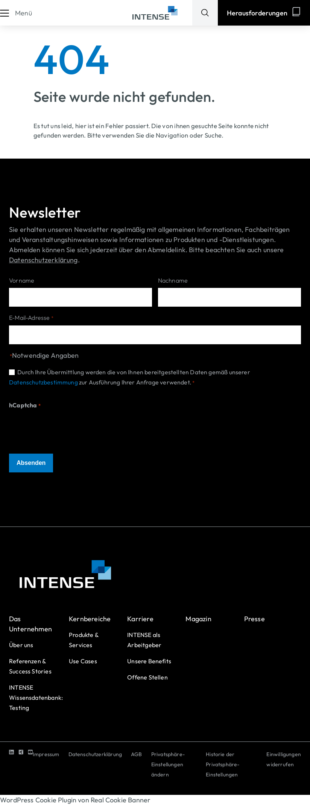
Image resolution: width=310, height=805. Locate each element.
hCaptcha (25, 406)
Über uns (21, 645)
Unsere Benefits (149, 661)
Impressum (46, 754)
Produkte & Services (84, 640)
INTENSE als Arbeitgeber (144, 640)
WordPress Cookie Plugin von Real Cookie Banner (75, 800)
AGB (136, 754)
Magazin (198, 618)
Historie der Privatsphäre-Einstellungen (222, 764)
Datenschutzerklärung (95, 754)
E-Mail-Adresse (31, 318)
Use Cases (83, 661)
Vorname (21, 280)
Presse (254, 618)
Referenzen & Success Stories (30, 666)
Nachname (173, 280)
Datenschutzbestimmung (43, 382)
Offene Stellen (147, 677)
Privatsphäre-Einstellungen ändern (168, 764)
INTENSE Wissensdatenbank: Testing (36, 697)
